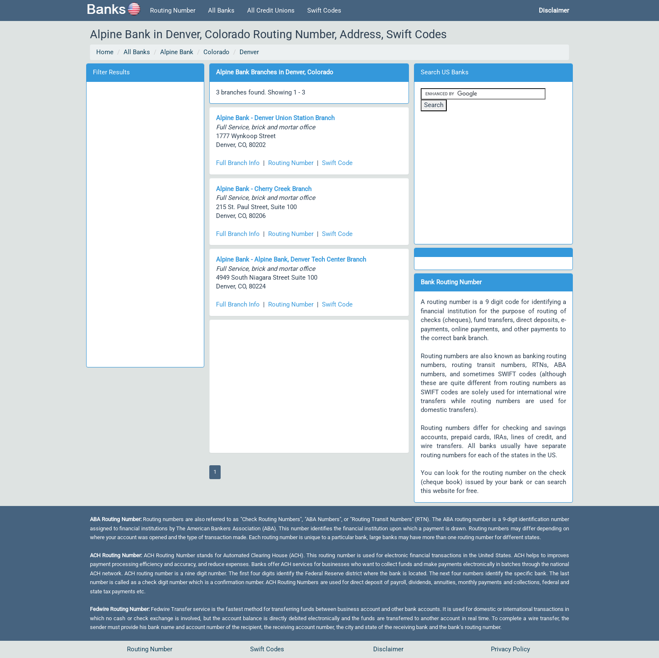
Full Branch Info (238, 163)
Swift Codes (324, 10)
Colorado (216, 52)
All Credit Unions (271, 10)
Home (104, 52)
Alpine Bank (176, 52)
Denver (249, 52)
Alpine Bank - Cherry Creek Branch (263, 189)
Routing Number (172, 10)
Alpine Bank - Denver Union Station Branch (275, 118)
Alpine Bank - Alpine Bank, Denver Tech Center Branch (291, 259)
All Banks (221, 10)
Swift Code (337, 163)
